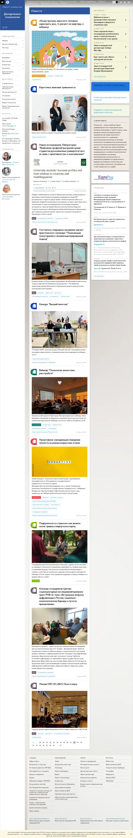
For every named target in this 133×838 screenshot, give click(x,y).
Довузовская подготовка (63, 764)
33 (57, 742)
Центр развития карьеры (63, 787)
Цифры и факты (34, 761)
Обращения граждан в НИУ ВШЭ (39, 781)
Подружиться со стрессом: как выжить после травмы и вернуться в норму (60, 525)
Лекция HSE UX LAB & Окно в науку (58, 683)
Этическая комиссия (9, 99)
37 (71, 742)
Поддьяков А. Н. (99, 244)
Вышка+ (57, 774)
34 (61, 742)
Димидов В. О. (98, 225)
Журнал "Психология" (9, 103)
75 (60, 745)
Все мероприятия (100, 76)
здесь (110, 832)
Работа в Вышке (34, 811)
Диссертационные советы (88, 771)
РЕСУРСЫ (109, 758)
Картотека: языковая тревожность (57, 87)
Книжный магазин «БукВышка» (115, 768)
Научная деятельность (9, 92)
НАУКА (83, 758)
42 (37, 745)
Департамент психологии (12, 15)
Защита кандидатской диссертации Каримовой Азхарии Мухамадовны (104, 68)
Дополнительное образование (7, 72)
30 (47, 742)
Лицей (57, 761)
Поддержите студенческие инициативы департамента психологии (108, 111)
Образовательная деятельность (7, 87)
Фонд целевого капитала (37, 784)
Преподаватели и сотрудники (39, 771)
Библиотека (110, 761)
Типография (110, 771)
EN (116, 2)
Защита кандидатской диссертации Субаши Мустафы (103, 48)
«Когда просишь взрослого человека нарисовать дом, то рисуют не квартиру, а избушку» (61, 23)
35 (64, 742)
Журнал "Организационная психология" (10, 107)
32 (54, 742)
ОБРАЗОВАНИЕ (60, 758)
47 (54, 745)
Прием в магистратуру (62, 778)
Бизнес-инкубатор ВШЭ (62, 791)
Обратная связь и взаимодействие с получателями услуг (66, 798)
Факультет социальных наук (12, 7)
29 (43, 742)
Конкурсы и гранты (86, 781)
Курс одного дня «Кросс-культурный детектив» (104, 58)
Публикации (99, 188)
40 (81, 742)
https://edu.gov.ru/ (61, 818)
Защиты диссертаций (87, 774)
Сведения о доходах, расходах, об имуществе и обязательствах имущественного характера (40, 792)
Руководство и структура (37, 764)
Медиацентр (110, 774)
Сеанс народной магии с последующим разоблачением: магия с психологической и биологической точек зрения (106, 35)
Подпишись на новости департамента (109, 85)
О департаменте (7, 83)
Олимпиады (58, 768)
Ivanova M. (97, 268)
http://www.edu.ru (86, 818)
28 (40, 742)
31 (50, 742)
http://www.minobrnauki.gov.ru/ (39, 818)
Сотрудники (6, 95)
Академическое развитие (88, 778)
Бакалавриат (6, 58)
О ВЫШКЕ (32, 758)
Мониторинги (84, 768)
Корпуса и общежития (36, 774)
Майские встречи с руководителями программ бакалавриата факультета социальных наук (105, 21)
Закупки (31, 778)
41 (33, 745)
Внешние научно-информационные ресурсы (91, 785)
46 (50, 745)
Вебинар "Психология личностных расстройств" (57, 372)
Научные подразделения (88, 761)
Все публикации (99, 276)
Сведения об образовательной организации (39, 798)
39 (78, 742)
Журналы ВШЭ (110, 778)
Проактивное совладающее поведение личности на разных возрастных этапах (59, 441)
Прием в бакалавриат (62, 771)
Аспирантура (59, 781)
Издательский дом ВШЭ (113, 764)
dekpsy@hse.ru (11, 126)
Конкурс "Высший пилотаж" (53, 304)
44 (43, 745)
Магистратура (6, 61)
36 (67, 742)
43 (40, 745)
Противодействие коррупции (39, 787)
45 (47, 745)
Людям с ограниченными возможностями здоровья (37, 803)
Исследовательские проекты (89, 764)
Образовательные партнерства (65, 794)
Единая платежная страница (38, 808)
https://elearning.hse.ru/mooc (115, 818)
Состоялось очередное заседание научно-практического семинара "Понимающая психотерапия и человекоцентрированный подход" (61, 234)
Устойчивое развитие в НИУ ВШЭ (40, 768)
